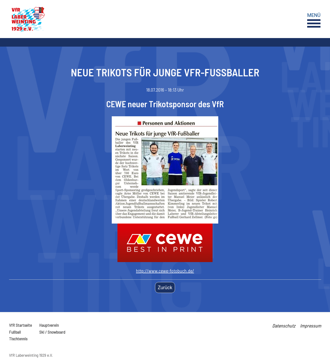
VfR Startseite (20, 325)
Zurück (165, 287)
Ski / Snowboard (52, 332)
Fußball (15, 332)
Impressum (310, 325)
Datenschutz (283, 325)
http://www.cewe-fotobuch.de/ (165, 270)
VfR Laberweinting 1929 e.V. (31, 355)
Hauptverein (49, 325)
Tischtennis (18, 338)
